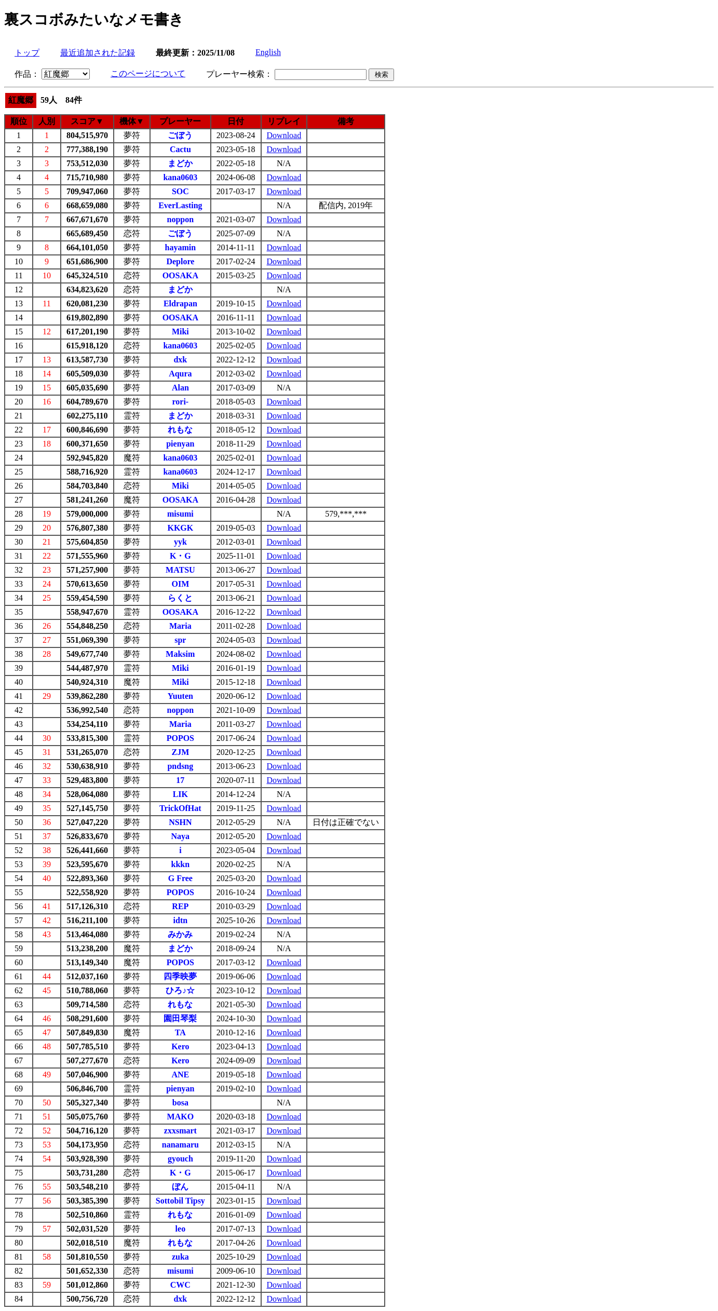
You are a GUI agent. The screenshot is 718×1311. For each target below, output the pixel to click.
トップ (27, 52)
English (268, 52)
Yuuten (180, 696)
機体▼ (131, 121)
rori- (180, 401)
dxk (180, 359)
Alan (180, 387)
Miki (180, 331)
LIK (180, 794)
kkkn (180, 864)
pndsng (180, 766)
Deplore (180, 261)
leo (180, 1228)
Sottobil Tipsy (180, 1200)
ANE (180, 1074)
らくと (180, 597)
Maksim (180, 654)
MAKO (180, 1116)
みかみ (180, 934)
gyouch (180, 1158)
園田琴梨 (180, 1018)
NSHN (180, 822)
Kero (180, 1046)
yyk (180, 541)
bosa (180, 1102)
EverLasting (180, 205)
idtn (180, 920)
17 (180, 780)
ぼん (180, 1186)
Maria (180, 625)
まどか (180, 163)
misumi (180, 513)
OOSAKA (180, 275)
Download (284, 135)
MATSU (180, 569)
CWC (180, 1284)
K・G (180, 555)
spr (180, 640)
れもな (180, 429)
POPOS (180, 738)
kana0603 (180, 177)
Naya (180, 836)
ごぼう (180, 135)
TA (180, 1032)
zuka (180, 1256)
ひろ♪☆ (180, 990)
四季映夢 (180, 976)
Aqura (180, 373)
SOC (180, 191)
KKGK (180, 527)
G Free (180, 878)
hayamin (180, 247)
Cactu (180, 149)
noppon (180, 219)
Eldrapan (180, 303)
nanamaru (180, 1144)
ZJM (180, 752)
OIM (180, 583)
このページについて (148, 73)
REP (180, 906)
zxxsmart (180, 1130)
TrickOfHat (180, 808)
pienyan (180, 443)
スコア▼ (87, 121)
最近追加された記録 (97, 52)
